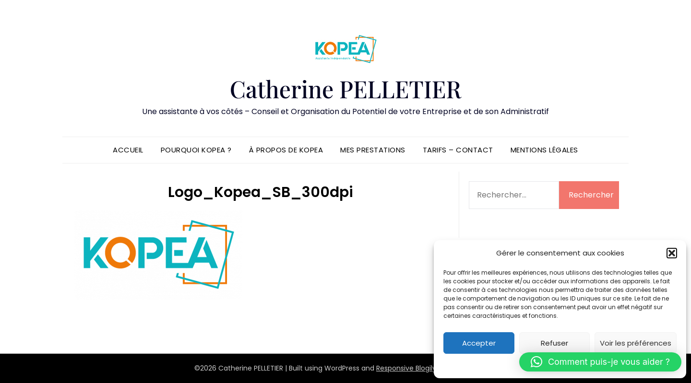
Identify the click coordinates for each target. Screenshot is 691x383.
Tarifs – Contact (458, 150)
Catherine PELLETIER (345, 88)
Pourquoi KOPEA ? (196, 150)
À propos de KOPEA (286, 150)
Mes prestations (372, 150)
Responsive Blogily (406, 368)
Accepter (479, 343)
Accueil (128, 150)
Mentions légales (544, 150)
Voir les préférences (635, 343)
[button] (672, 253)
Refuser (554, 343)
